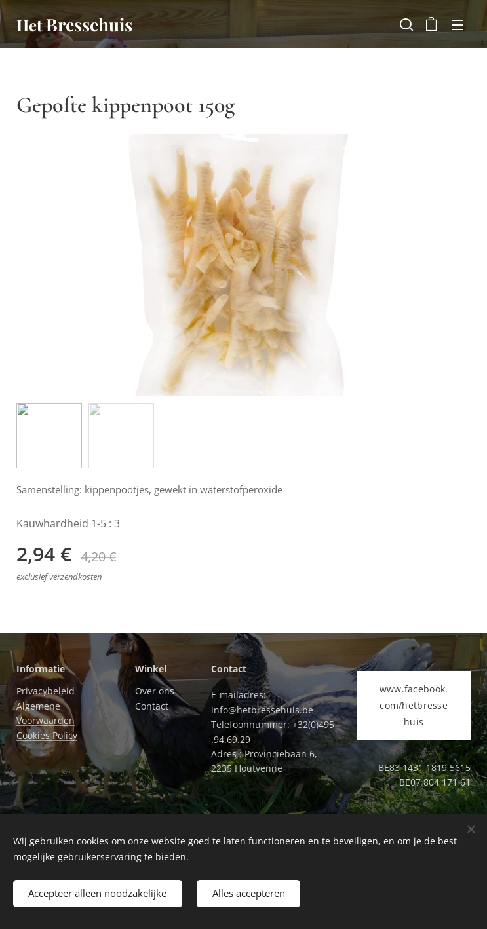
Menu (457, 25)
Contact (151, 705)
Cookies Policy (46, 735)
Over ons (154, 691)
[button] (405, 24)
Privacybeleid (45, 691)
